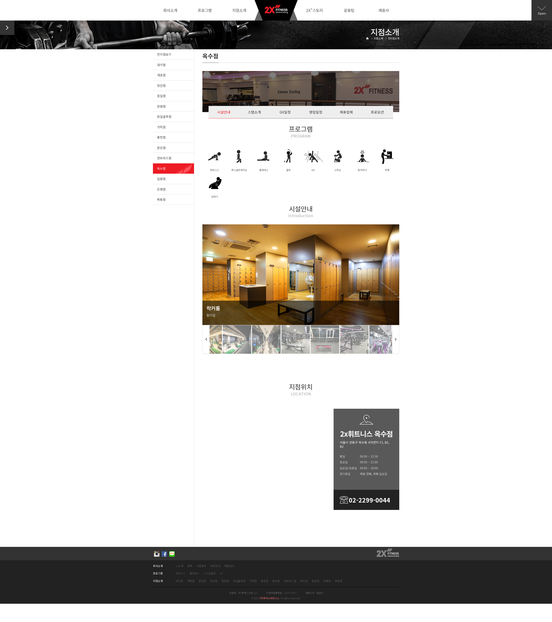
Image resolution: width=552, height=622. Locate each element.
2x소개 (179, 566)
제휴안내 (215, 566)
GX (221, 573)
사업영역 (201, 566)
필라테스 (194, 573)
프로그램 (205, 10)
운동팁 (349, 10)
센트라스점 (164, 158)
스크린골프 (209, 573)
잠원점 (161, 106)
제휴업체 (346, 112)
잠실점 (161, 96)
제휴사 (383, 10)
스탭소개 (254, 112)
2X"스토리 (314, 10)
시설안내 (223, 112)
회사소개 (170, 10)
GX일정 (285, 112)
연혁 (189, 566)
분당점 (161, 148)
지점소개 (239, 10)
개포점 (161, 75)
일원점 (161, 179)
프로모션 (377, 112)
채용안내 (229, 566)
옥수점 (161, 168)
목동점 (161, 199)
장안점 (161, 85)
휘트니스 (180, 573)
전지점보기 (164, 54)
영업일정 (315, 112)
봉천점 (161, 137)
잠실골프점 (164, 116)
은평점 (161, 189)
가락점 (161, 127)
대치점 (161, 65)
